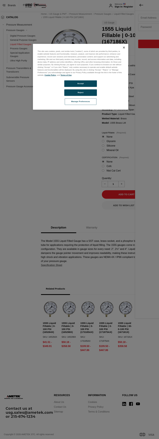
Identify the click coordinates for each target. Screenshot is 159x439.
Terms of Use (66, 75)
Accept (80, 83)
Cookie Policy (50, 75)
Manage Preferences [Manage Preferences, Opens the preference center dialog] (80, 101)
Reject (81, 92)
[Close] (123, 47)
